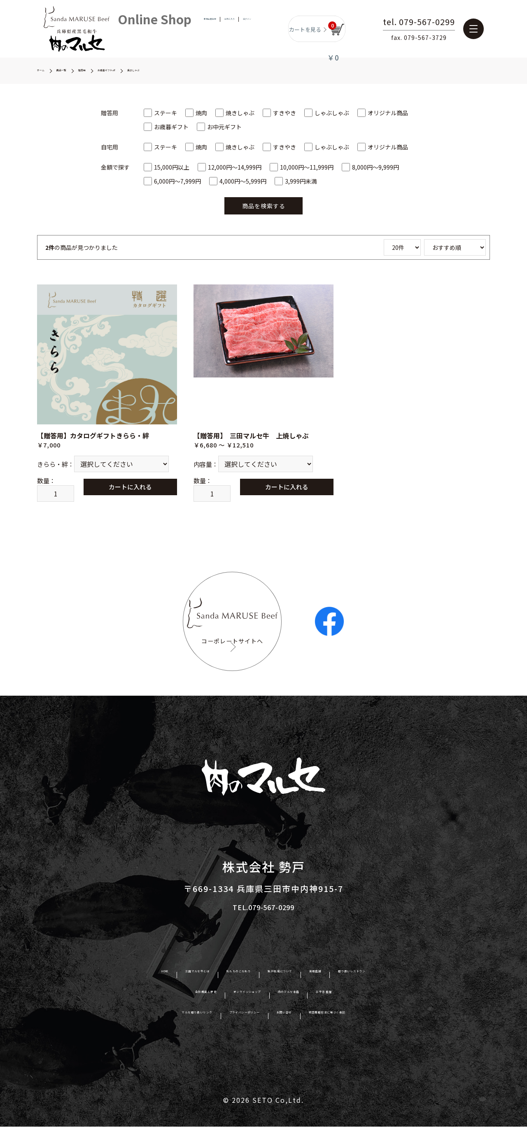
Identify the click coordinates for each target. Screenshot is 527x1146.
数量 (43, 489)
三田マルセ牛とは (147, 992)
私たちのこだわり (220, 992)
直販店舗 (352, 992)
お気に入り (231, 28)
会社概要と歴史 (163, 1013)
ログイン (262, 28)
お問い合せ (299, 1034)
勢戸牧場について (293, 992)
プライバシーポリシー (231, 1034)
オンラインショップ (236, 1013)
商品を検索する (263, 206)
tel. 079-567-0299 (439, 23)
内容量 (203, 468)
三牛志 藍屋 (369, 1013)
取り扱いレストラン (413, 992)
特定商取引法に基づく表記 (376, 1034)
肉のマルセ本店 (309, 1013)
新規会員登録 (196, 28)
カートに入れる (141, 488)
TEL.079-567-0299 (263, 926)
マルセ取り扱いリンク (144, 1034)
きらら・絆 (52, 468)
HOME (92, 992)
